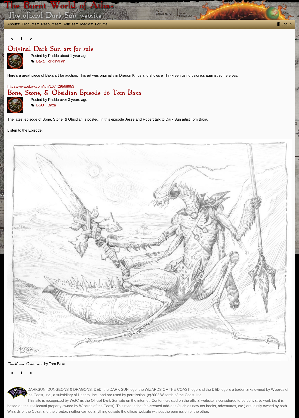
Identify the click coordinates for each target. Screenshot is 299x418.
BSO (40, 105)
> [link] (31, 39)
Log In (284, 24)
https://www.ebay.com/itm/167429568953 (40, 86)
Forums (101, 24)
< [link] (12, 39)
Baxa (40, 61)
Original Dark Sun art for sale (50, 49)
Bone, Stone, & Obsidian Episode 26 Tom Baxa (74, 93)
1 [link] (21, 39)
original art (56, 61)
